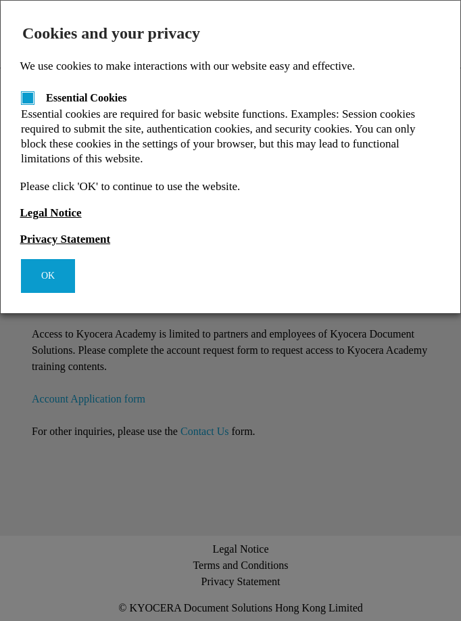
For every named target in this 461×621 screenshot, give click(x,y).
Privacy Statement (65, 239)
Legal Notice (51, 212)
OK (48, 276)
